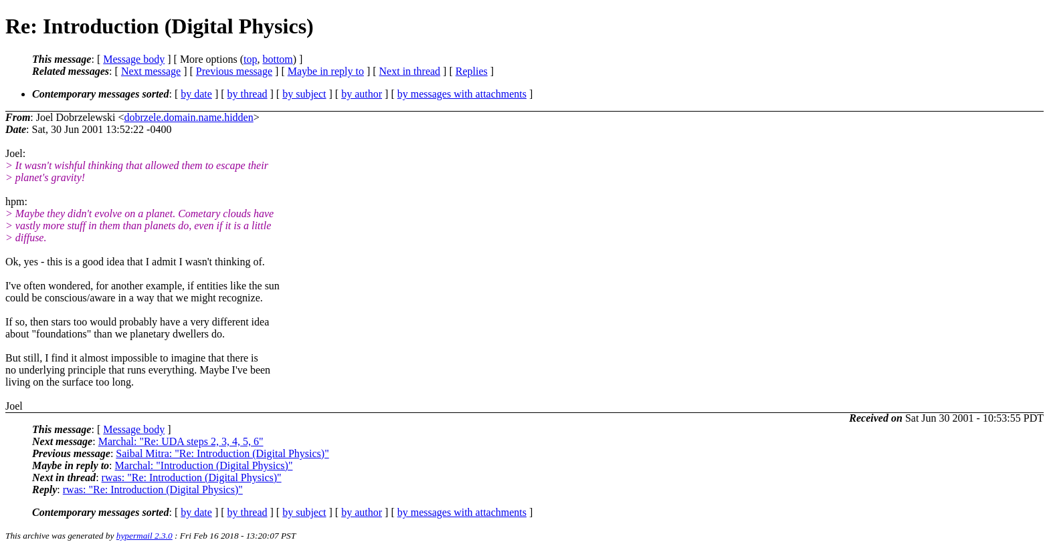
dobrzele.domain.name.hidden (188, 117)
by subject (304, 94)
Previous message (234, 71)
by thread (247, 94)
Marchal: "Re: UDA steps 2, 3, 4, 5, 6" (181, 441)
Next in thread (410, 71)
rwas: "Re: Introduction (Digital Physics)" (192, 477)
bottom (277, 59)
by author (361, 94)
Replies (472, 71)
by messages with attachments (462, 94)
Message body (134, 59)
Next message (151, 71)
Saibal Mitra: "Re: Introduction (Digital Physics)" (222, 453)
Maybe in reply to (326, 71)
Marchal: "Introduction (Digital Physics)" (204, 465)
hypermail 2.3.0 (144, 536)
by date (196, 94)
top (250, 59)
